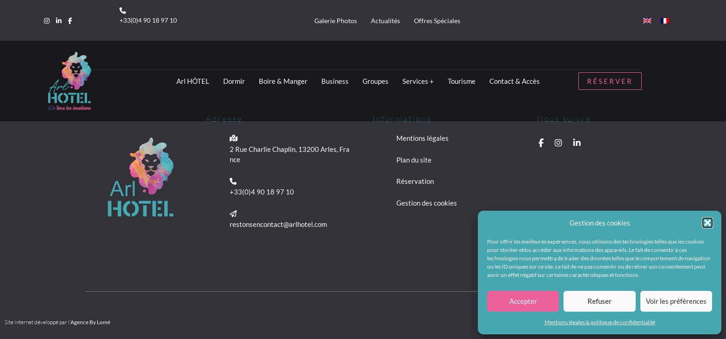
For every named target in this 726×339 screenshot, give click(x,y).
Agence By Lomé (90, 322)
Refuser (600, 301)
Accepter (523, 301)
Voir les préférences (676, 301)
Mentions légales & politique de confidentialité (599, 322)
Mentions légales (422, 138)
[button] (707, 222)
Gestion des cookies (426, 203)
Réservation (415, 181)
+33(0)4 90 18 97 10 (148, 20)
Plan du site (414, 160)
